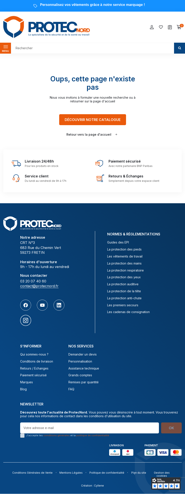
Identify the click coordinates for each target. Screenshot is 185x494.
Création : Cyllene (92, 485)
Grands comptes (80, 375)
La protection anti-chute (124, 298)
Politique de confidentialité (107, 473)
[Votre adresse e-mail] (89, 427)
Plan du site (140, 473)
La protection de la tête (124, 291)
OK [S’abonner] (171, 428)
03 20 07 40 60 (33, 281)
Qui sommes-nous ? (34, 354)
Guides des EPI (118, 242)
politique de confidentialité (92, 435)
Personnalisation (80, 361)
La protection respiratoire (125, 270)
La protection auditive (123, 284)
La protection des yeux (124, 277)
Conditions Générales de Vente (31, 473)
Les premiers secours (122, 305)
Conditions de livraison (36, 361)
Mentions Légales (70, 473)
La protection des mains (124, 263)
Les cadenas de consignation (128, 312)
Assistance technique (83, 368)
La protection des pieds (124, 249)
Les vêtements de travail (124, 256)
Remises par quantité (83, 382)
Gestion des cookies (162, 474)
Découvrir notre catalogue (93, 119)
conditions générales (56, 435)
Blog (23, 389)
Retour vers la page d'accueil (88, 134)
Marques (26, 382)
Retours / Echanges (34, 368)
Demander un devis (82, 354)
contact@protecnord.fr (39, 286)
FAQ (71, 389)
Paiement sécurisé (33, 375)
